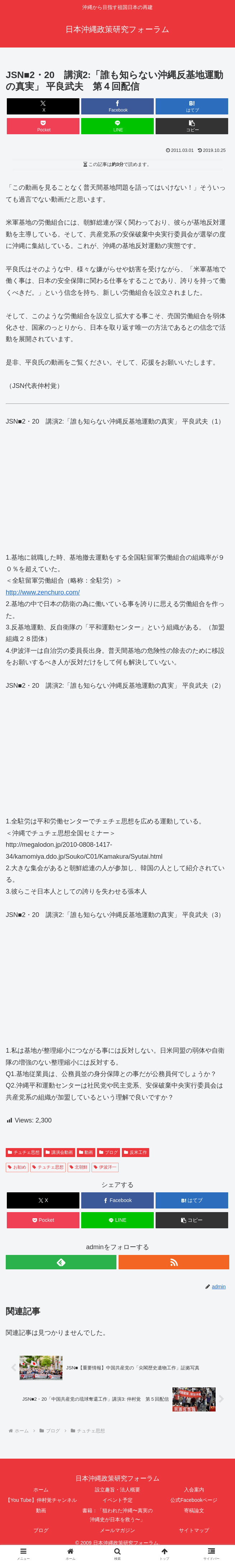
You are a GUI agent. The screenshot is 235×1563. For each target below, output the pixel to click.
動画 (41, 1510)
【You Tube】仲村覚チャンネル (41, 1500)
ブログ (41, 1530)
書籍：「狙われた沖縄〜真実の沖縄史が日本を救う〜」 (117, 1515)
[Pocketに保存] (43, 126)
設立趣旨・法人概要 (117, 1489)
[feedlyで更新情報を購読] (61, 1262)
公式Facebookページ (193, 1500)
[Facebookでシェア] (117, 106)
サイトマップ (194, 1530)
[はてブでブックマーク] (192, 106)
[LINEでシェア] (117, 126)
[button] (192, 126)
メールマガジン (117, 1530)
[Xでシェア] (43, 106)
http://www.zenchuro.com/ (43, 592)
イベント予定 (117, 1500)
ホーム (41, 1489)
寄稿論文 (194, 1510)
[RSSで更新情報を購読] (174, 1262)
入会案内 (194, 1489)
